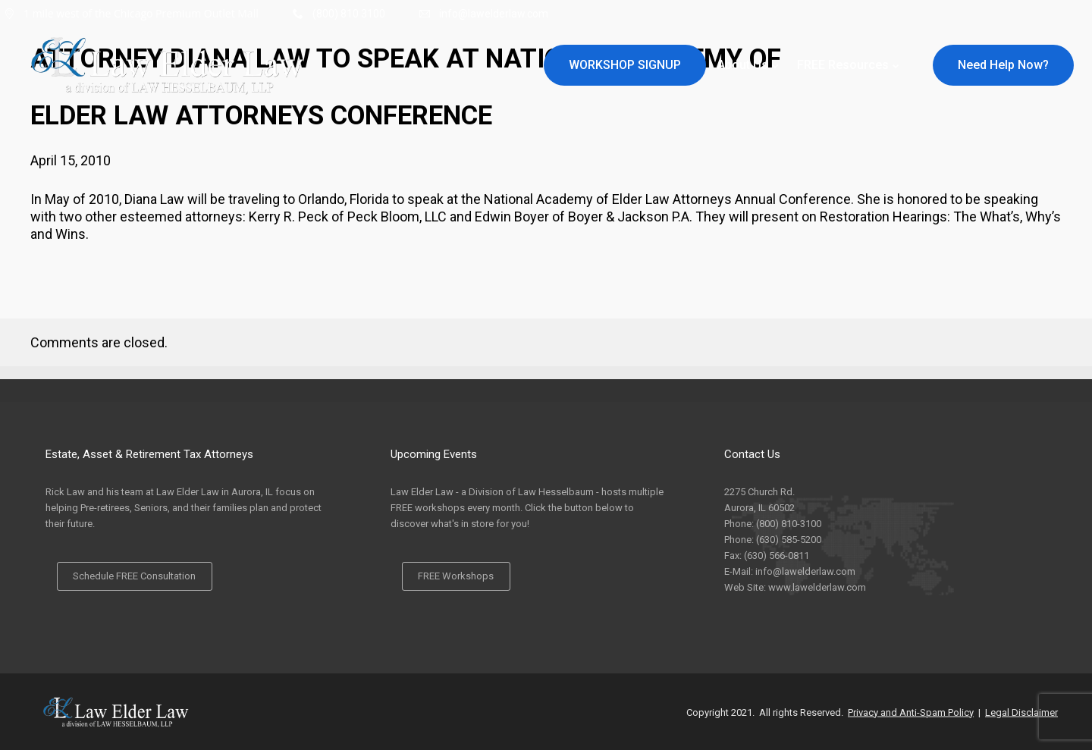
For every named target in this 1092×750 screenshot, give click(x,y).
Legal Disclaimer (1021, 711)
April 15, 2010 (70, 160)
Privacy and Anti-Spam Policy (911, 711)
